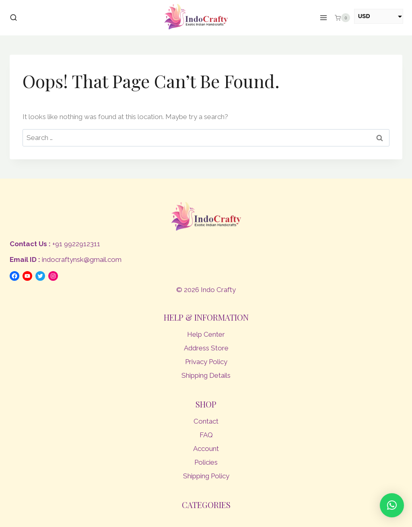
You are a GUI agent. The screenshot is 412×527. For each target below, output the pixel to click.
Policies (206, 462)
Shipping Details (206, 375)
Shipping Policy (206, 476)
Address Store (206, 348)
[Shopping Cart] (342, 17)
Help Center (206, 334)
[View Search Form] (13, 18)
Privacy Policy (206, 362)
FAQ (206, 435)
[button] (392, 505)
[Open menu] (323, 18)
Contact (206, 421)
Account (206, 449)
